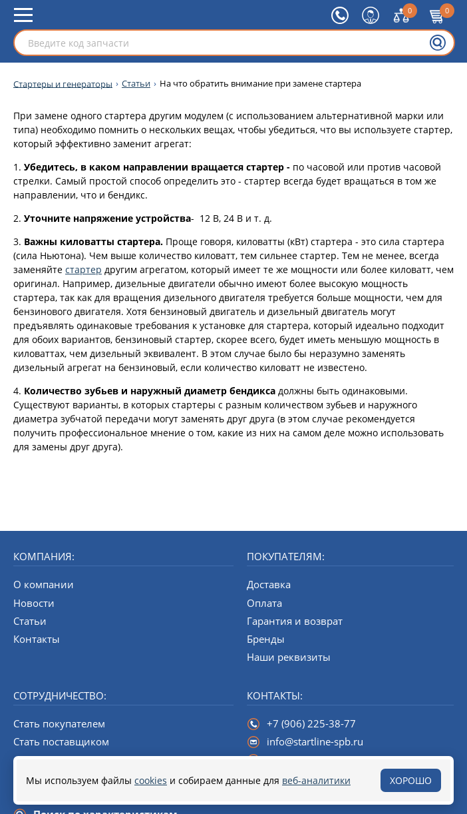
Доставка (269, 584)
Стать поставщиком (61, 741)
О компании (43, 584)
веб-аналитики (316, 780)
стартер (83, 269)
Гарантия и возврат (295, 620)
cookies (150, 780)
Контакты (36, 638)
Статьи (136, 83)
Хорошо (411, 780)
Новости (34, 603)
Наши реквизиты (289, 656)
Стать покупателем (59, 723)
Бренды (266, 638)
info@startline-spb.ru (315, 741)
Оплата (264, 603)
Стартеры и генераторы (62, 83)
